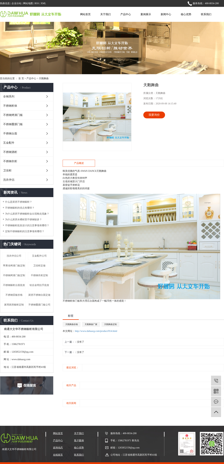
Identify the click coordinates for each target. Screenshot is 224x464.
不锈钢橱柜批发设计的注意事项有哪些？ (27, 225)
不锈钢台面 (10, 133)
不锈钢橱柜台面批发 (14, 285)
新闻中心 (166, 14)
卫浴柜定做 (39, 265)
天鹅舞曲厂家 (91, 324)
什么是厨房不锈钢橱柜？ (18, 202)
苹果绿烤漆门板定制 (14, 265)
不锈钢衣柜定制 (39, 275)
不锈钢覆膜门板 (13, 124)
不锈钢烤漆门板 (13, 114)
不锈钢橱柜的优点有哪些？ (19, 208)
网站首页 (85, 14)
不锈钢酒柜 (10, 151)
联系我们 (206, 14)
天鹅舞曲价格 (71, 324)
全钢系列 (8, 96)
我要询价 (154, 114)
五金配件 (8, 142)
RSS (36, 3)
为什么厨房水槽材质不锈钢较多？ (23, 219)
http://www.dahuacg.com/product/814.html (96, 331)
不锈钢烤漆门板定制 (14, 275)
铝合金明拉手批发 (39, 285)
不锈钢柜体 (10, 105)
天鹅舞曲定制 (110, 324)
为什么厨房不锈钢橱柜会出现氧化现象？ (27, 213)
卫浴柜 (7, 170)
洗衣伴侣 (8, 179)
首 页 (21, 78)
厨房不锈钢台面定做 (39, 295)
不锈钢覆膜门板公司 (39, 304)
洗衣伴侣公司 (14, 256)
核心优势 (186, 14)
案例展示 (146, 14)
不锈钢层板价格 (14, 295)
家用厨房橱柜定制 (14, 304)
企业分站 (16, 3)
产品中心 (125, 14)
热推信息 (5, 3)
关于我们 (105, 14)
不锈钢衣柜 (10, 161)
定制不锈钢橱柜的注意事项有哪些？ (24, 231)
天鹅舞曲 (44, 78)
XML (43, 3)
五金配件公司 (39, 256)
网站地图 (28, 3)
